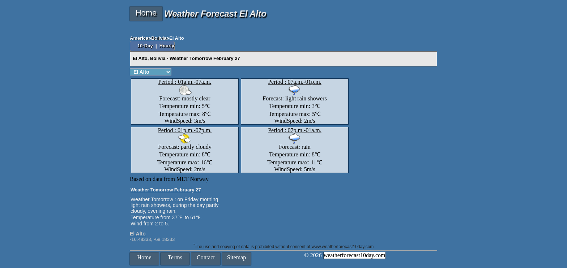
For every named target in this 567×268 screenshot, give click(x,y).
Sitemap (236, 257)
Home (146, 12)
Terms (175, 257)
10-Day (145, 45)
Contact (206, 257)
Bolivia (159, 38)
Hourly (166, 45)
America (139, 38)
